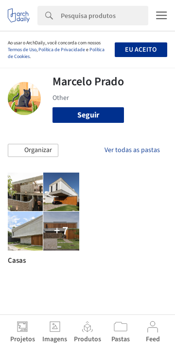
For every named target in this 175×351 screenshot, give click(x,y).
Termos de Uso (22, 49)
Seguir (88, 115)
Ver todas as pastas (132, 150)
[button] (33, 150)
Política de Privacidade (61, 49)
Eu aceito (141, 50)
